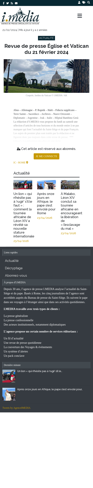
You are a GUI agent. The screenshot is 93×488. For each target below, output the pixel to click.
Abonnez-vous (16, 275)
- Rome (21, 162)
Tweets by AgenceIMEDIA (16, 407)
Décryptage (14, 268)
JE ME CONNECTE (46, 156)
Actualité (12, 261)
